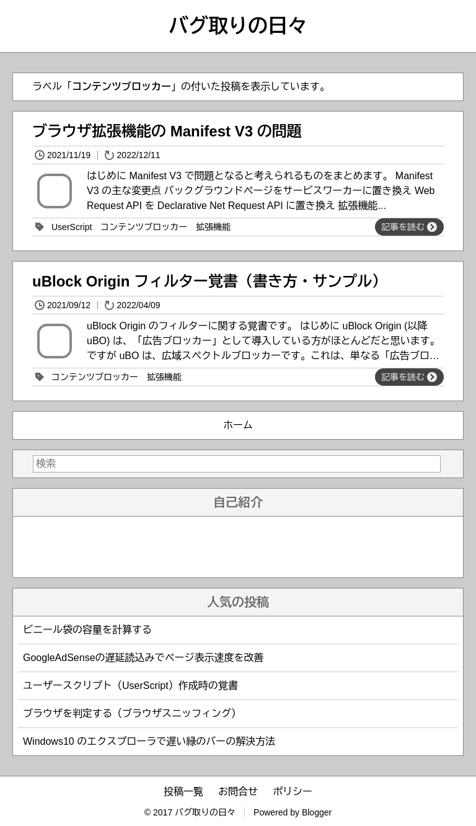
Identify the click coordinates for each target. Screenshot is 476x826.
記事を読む (409, 227)
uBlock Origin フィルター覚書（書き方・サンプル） (209, 281)
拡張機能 (213, 227)
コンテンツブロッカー (143, 227)
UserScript (71, 227)
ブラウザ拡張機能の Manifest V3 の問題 (167, 131)
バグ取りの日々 (238, 26)
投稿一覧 (183, 791)
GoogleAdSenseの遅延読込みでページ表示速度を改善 (143, 657)
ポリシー (292, 791)
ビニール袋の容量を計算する (87, 629)
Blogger (317, 812)
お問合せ (238, 791)
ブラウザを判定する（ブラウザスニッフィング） (132, 713)
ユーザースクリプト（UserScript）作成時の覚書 (130, 685)
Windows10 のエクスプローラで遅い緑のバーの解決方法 (149, 741)
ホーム (238, 425)
